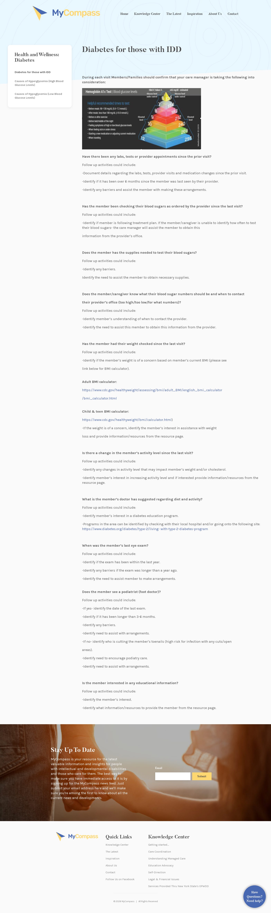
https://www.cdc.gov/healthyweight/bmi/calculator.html (127, 420)
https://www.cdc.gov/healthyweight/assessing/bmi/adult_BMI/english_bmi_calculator (152, 390)
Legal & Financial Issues (163, 879)
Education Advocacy (160, 865)
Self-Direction (157, 872)
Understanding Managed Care (166, 858)
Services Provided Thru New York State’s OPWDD (178, 886)
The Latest (173, 14)
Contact (233, 14)
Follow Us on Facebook (120, 879)
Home (124, 14)
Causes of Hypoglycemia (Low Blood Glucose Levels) (38, 95)
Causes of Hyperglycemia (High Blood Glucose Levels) (39, 83)
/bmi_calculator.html (99, 398)
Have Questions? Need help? (254, 896)
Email (158, 768)
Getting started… (158, 844)
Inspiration (195, 14)
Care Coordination (159, 851)
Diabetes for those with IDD (33, 72)
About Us (215, 14)
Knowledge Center (147, 14)
